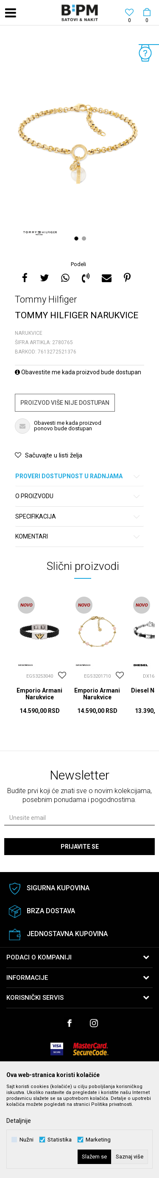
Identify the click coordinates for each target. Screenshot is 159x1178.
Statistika (59, 1139)
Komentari (78, 536)
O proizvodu (78, 496)
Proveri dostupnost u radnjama (78, 476)
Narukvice (28, 333)
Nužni (26, 1139)
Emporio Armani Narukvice (39, 694)
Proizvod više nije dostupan (64, 402)
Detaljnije (18, 1120)
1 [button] (77, 238)
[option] (79, 143)
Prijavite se (80, 846)
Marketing (98, 1139)
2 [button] (85, 238)
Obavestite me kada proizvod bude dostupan (78, 372)
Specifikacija (78, 516)
